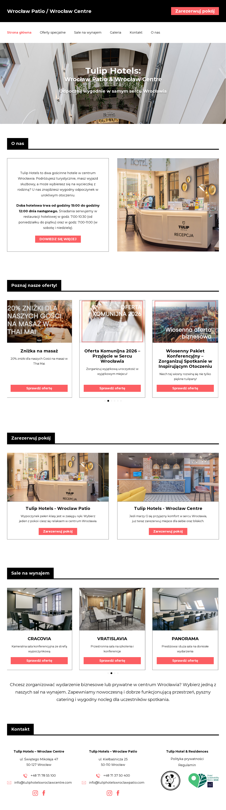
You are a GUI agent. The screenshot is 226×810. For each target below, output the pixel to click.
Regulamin (187, 765)
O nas (155, 32)
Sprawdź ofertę (40, 388)
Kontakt (136, 32)
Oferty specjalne (53, 32)
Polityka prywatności (187, 759)
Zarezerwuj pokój (195, 11)
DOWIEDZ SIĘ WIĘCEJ (58, 239)
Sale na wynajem (88, 32)
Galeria (115, 32)
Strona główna (19, 32)
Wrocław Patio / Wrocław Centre (49, 11)
